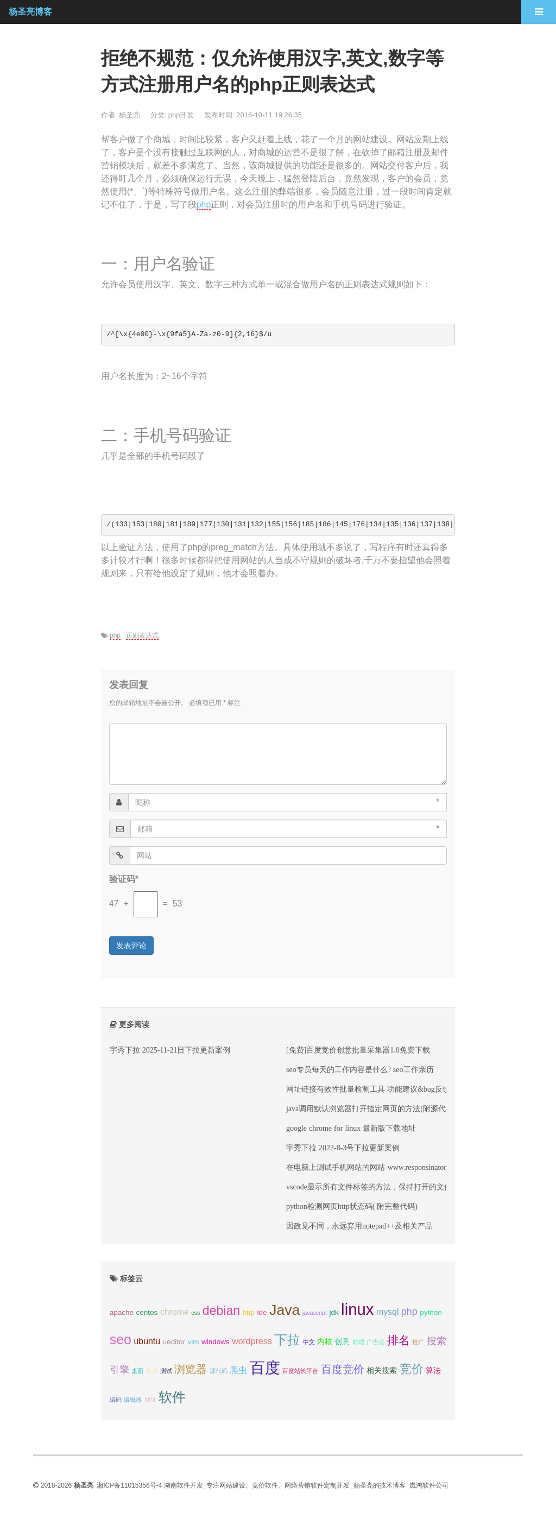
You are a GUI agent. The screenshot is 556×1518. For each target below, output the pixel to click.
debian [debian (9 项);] (221, 1310)
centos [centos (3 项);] (146, 1312)
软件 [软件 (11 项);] (172, 1396)
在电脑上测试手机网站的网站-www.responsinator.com (373, 1167)
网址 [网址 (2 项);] (150, 1399)
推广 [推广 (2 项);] (418, 1342)
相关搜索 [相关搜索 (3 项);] (382, 1370)
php (204, 204)
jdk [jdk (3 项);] (333, 1312)
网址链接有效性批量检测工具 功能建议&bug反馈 (368, 1089)
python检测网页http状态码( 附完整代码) (352, 1206)
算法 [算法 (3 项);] (433, 1370)
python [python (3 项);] (431, 1312)
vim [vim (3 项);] (193, 1342)
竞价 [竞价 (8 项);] (412, 1369)
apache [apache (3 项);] (122, 1312)
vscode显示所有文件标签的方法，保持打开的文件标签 (376, 1187)
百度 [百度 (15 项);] (265, 1367)
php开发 (181, 115)
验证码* (123, 879)
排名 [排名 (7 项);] (398, 1340)
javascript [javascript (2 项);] (314, 1312)
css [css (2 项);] (195, 1312)
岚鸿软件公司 (428, 1485)
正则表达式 (142, 635)
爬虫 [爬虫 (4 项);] (238, 1370)
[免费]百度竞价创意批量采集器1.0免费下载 (358, 1050)
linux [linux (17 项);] (357, 1309)
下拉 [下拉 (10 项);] (287, 1339)
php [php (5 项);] (409, 1311)
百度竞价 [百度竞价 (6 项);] (342, 1369)
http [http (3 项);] (249, 1312)
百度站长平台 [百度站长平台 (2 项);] (300, 1371)
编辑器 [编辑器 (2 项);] (133, 1399)
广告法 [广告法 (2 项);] (375, 1342)
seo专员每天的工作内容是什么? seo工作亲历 (360, 1069)
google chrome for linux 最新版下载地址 (351, 1128)
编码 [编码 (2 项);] (116, 1399)
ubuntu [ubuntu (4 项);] (147, 1341)
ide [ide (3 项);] (262, 1312)
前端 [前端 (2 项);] (358, 1342)
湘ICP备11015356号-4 (129, 1485)
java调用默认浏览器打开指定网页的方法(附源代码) (371, 1108)
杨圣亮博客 (30, 11)
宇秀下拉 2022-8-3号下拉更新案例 (343, 1147)
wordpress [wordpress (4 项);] (251, 1341)
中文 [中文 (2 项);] (309, 1342)
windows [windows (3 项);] (215, 1342)
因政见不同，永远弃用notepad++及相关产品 (359, 1226)
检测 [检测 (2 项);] (152, 1371)
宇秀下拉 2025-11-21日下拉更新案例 (170, 1050)
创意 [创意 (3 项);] (342, 1342)
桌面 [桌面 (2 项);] (137, 1371)
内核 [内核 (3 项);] (324, 1342)
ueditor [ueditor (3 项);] (174, 1342)
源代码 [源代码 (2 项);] (219, 1371)
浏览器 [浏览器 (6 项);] (190, 1369)
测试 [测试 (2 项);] (166, 1371)
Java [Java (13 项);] (284, 1310)
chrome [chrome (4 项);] (174, 1312)
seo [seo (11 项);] (120, 1339)
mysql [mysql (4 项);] (387, 1312)
